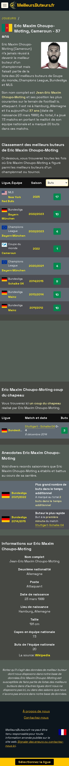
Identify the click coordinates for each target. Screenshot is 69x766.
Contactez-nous (36, 718)
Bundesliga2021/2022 (19, 495)
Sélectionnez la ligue (34, 762)
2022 (36, 248)
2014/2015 (36, 281)
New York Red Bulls (11, 199)
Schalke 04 (16, 283)
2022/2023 (36, 214)
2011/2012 (36, 308)
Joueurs (9, 18)
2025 (36, 197)
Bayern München (10, 216)
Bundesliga (15, 430)
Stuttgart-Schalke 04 (49, 525)
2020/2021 (36, 266)
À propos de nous (36, 711)
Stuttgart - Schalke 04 (40, 426)
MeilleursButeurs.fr (36, 5)
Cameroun (9, 253)
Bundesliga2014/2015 (19, 519)
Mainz (12, 297)
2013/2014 (36, 294)
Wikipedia (42, 655)
